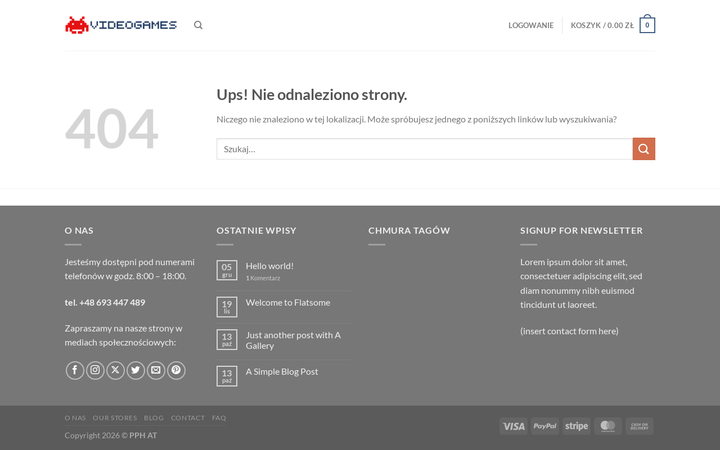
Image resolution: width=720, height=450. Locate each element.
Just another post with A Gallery (293, 340)
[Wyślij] (644, 149)
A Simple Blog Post (282, 371)
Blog (154, 417)
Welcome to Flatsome (288, 302)
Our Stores (115, 417)
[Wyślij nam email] (156, 370)
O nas (75, 417)
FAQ (219, 417)
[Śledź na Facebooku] (75, 370)
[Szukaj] (198, 25)
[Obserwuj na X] (115, 370)
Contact (188, 417)
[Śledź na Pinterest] (176, 370)
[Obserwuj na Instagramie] (95, 370)
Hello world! (270, 265)
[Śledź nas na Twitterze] (136, 370)
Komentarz (263, 277)
